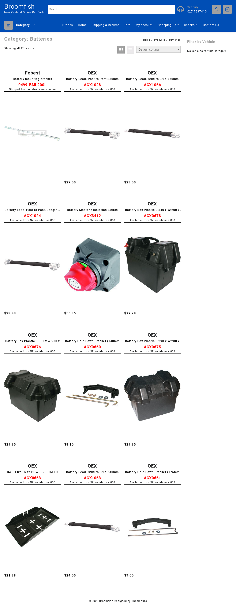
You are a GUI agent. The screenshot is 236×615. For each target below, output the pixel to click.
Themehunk (139, 601)
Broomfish (19, 6)
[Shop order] (158, 49)
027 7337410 (197, 11)
